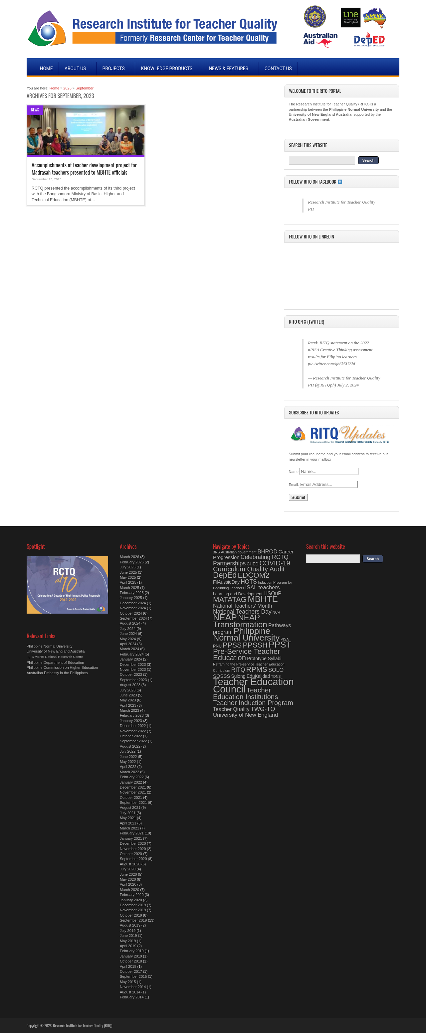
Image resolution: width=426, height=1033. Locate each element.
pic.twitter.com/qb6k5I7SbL (332, 363)
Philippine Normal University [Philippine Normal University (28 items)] (246, 634)
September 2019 (133, 920)
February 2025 (132, 593)
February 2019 (132, 951)
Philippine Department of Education (55, 662)
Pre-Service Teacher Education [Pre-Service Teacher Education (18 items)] (246, 654)
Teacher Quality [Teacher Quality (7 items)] (231, 709)
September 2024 (133, 618)
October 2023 (131, 674)
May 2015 (128, 982)
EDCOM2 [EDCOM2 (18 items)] (253, 575)
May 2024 (128, 639)
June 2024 (128, 634)
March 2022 (129, 772)
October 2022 (131, 736)
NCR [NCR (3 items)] (276, 612)
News (35, 109)
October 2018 (131, 961)
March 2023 (129, 710)
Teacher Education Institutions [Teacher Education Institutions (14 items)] (245, 693)
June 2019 (128, 936)
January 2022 (131, 782)
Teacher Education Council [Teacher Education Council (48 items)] (253, 685)
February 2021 (132, 833)
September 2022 (133, 741)
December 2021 (133, 787)
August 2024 (130, 623)
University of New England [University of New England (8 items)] (245, 715)
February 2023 (132, 715)
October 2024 (131, 613)
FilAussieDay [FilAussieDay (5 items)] (226, 582)
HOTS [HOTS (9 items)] (249, 581)
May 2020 (128, 879)
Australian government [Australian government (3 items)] (239, 552)
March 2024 (129, 649)
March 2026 (129, 557)
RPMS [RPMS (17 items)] (256, 669)
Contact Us (278, 68)
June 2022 (128, 757)
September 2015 (133, 976)
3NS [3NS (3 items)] (216, 552)
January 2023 (131, 721)
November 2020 (133, 849)
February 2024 (132, 654)
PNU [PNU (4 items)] (217, 646)
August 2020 (130, 864)
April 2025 (128, 582)
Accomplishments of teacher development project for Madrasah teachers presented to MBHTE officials (84, 168)
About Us (75, 68)
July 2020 (127, 869)
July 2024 (127, 629)
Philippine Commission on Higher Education (62, 667)
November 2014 (133, 987)
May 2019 (128, 941)
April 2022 (128, 767)
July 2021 (127, 813)
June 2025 (128, 572)
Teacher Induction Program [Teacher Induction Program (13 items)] (253, 702)
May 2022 (128, 762)
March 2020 (129, 890)
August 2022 (130, 746)
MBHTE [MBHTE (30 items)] (263, 599)
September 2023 (133, 680)
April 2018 (128, 966)
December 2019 (133, 905)
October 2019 (131, 915)
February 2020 (132, 895)
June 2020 (128, 874)
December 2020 (133, 843)
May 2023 (128, 700)
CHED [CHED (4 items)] (252, 564)
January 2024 (131, 659)
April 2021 (128, 823)
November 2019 (133, 910)
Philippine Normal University (50, 646)
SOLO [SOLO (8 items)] (276, 670)
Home (46, 68)
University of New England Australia (56, 651)
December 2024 (133, 603)
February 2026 (132, 562)
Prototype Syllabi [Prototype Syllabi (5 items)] (264, 658)
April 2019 (128, 946)
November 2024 (133, 608)
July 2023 (127, 690)
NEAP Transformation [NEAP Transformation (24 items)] (240, 621)
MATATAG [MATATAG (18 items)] (230, 599)
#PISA (313, 349)
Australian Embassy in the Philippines (57, 673)
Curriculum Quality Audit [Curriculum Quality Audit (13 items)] (249, 569)
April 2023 (128, 705)
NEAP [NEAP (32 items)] (225, 617)
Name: (294, 472)
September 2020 (133, 859)
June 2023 (128, 695)
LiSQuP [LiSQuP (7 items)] (272, 593)
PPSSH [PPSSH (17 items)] (255, 645)
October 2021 (131, 798)
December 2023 (133, 664)
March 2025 (129, 588)
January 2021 (131, 838)
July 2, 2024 (348, 384)
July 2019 (127, 931)
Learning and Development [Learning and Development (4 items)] (237, 594)
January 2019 (131, 956)
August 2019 (130, 925)
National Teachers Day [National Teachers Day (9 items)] (242, 611)
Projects (113, 68)
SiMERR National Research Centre (57, 657)
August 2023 (130, 685)
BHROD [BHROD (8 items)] (267, 551)
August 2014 (130, 992)
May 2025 (128, 577)
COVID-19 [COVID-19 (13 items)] (274, 563)
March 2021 (129, 828)
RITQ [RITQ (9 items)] (238, 669)
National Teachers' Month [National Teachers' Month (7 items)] (242, 606)
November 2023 (133, 669)
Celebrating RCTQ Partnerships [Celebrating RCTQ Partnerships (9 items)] (251, 560)
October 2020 (131, 854)
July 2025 (127, 567)
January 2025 (131, 598)
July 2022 (127, 751)
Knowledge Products (166, 68)
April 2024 (128, 644)
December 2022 (133, 726)
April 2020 (128, 884)
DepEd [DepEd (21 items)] (225, 575)
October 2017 (131, 971)
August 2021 (130, 808)
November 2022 (133, 731)
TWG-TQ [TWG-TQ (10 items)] (263, 709)
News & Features (228, 68)
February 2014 (132, 997)
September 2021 (133, 803)
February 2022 (132, 777)
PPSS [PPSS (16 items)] (232, 645)
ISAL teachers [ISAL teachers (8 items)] (262, 587)
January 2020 (131, 900)
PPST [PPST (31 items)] (280, 645)
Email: (294, 485)
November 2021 (133, 792)
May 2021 (128, 818)
